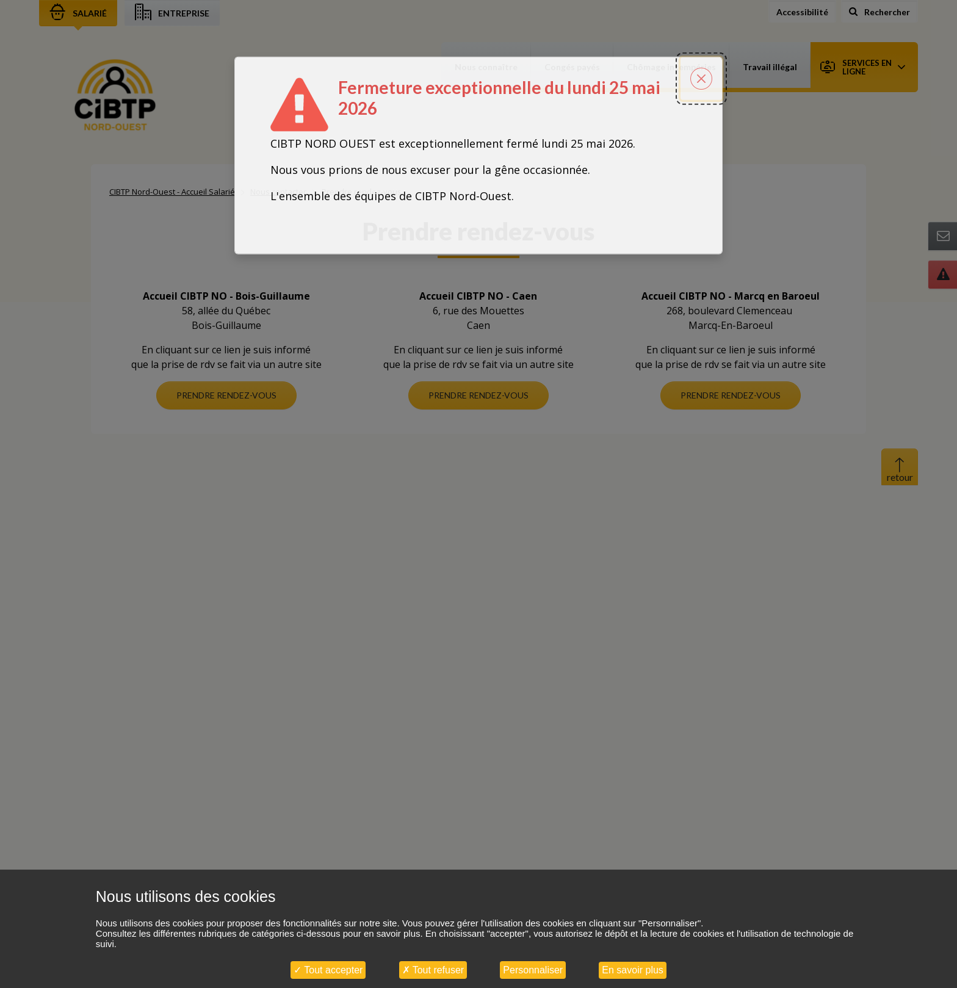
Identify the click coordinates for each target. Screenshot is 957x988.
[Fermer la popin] (701, 22)
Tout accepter (328, 970)
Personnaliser (533, 970)
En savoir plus (632, 970)
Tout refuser (433, 970)
